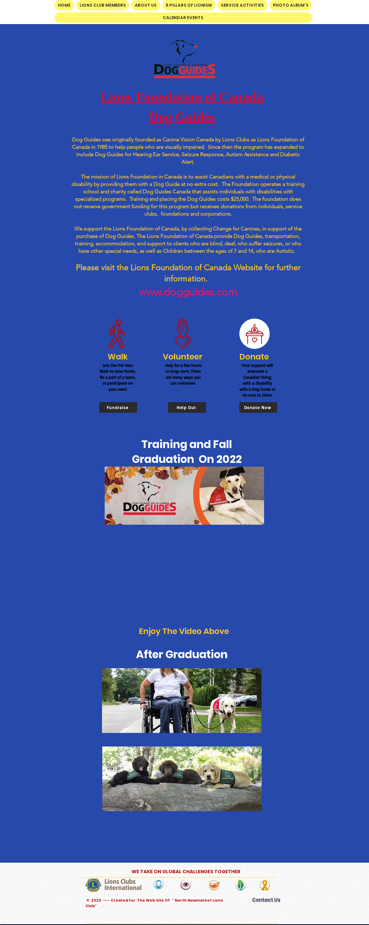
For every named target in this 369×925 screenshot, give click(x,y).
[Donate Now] (258, 407)
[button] (102, 5)
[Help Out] (187, 407)
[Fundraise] (118, 407)
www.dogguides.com (188, 291)
